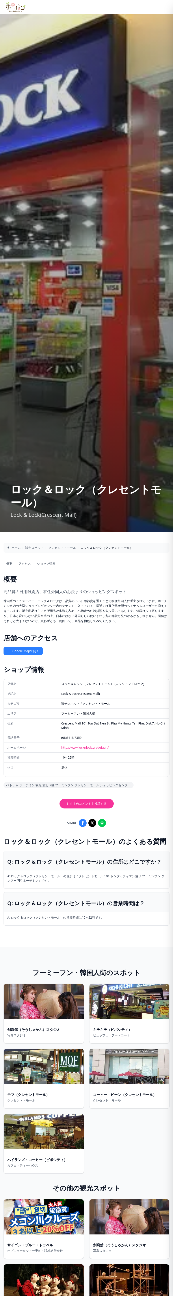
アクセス (25, 563)
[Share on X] (92, 823)
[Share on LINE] (102, 823)
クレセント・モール (62, 548)
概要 (9, 563)
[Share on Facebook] (83, 823)
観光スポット (34, 548)
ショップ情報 (46, 563)
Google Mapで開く (23, 651)
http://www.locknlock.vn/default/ (85, 747)
